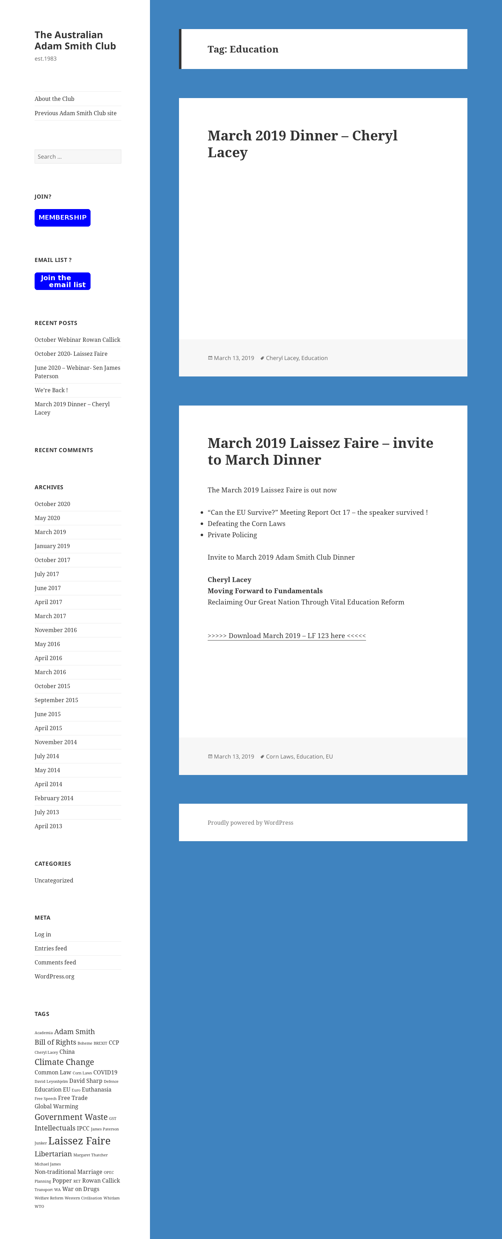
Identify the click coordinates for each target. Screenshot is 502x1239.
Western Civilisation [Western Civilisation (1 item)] (83, 1198)
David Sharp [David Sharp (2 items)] (85, 1081)
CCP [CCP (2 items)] (114, 1042)
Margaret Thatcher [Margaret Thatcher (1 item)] (90, 1155)
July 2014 (47, 756)
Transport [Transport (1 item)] (44, 1189)
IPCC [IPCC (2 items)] (83, 1128)
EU (329, 756)
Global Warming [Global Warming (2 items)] (56, 1106)
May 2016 (47, 644)
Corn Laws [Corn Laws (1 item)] (82, 1073)
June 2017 (48, 588)
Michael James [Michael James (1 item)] (48, 1164)
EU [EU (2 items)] (66, 1089)
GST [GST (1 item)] (112, 1118)
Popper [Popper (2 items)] (62, 1180)
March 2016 (50, 672)
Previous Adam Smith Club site (76, 113)
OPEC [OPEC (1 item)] (109, 1172)
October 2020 (52, 504)
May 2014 (47, 770)
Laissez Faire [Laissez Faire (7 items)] (79, 1141)
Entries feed (51, 948)
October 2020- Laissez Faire (71, 354)
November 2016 (56, 630)
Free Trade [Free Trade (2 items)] (73, 1098)
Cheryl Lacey (282, 358)
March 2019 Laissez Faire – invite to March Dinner (320, 451)
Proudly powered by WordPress (250, 822)
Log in (43, 934)
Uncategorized (54, 880)
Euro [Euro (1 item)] (76, 1090)
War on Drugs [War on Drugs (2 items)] (80, 1189)
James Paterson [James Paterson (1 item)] (105, 1129)
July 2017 (47, 574)
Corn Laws (280, 756)
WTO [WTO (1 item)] (39, 1206)
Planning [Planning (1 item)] (43, 1181)
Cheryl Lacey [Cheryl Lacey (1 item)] (46, 1052)
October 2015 (52, 686)
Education (314, 358)
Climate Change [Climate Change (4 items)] (64, 1061)
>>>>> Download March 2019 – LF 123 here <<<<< (287, 635)
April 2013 (48, 826)
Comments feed (55, 962)
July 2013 (47, 812)
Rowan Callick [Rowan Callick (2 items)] (101, 1180)
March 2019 (50, 532)
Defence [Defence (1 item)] (111, 1081)
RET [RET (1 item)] (77, 1181)
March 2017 (50, 616)
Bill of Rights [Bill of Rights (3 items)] (55, 1042)
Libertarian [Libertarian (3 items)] (53, 1153)
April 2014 (48, 784)
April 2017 (48, 602)
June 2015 (48, 714)
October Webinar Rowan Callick (77, 340)
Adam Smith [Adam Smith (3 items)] (74, 1031)
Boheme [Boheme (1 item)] (85, 1043)
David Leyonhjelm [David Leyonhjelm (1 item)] (51, 1081)
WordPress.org (54, 976)
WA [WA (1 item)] (57, 1189)
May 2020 (47, 518)
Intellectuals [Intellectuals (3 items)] (55, 1128)
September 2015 (56, 700)
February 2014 (54, 798)
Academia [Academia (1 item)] (44, 1032)
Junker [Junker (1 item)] (41, 1143)
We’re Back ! (51, 390)
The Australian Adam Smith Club (75, 40)
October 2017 (52, 560)
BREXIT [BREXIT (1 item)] (100, 1043)
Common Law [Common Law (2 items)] (53, 1072)
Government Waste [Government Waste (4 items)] (71, 1116)
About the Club (54, 99)
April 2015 (48, 728)
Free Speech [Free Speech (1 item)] (46, 1098)
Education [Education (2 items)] (48, 1089)
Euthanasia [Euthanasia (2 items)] (97, 1089)
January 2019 (52, 546)
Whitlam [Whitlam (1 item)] (111, 1198)
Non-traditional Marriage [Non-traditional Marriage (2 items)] (68, 1172)
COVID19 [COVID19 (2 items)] (105, 1072)
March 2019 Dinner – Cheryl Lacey (303, 143)
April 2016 (48, 658)
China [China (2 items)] (67, 1051)
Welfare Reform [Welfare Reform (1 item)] (49, 1198)
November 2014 (56, 742)
